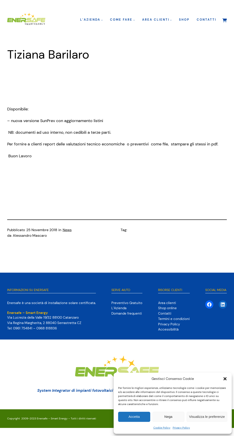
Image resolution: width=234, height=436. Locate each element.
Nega (168, 416)
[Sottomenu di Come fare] (134, 20)
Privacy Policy (181, 427)
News (67, 230)
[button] (225, 379)
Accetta (134, 416)
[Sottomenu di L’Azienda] (102, 20)
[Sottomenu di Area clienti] (171, 20)
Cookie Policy (161, 427)
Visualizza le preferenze (207, 416)
